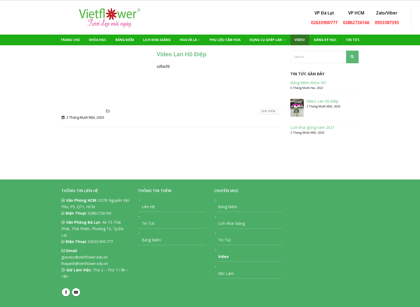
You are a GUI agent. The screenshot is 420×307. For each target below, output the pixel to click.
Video (300, 40)
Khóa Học (97, 40)
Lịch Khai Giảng (157, 40)
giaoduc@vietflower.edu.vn (84, 257)
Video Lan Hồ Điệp (182, 54)
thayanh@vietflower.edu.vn (84, 263)
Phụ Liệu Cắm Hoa (225, 40)
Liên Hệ (148, 206)
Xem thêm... (269, 111)
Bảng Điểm (124, 40)
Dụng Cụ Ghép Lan (266, 40)
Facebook (66, 292)
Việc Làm (226, 273)
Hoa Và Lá (188, 40)
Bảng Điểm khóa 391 (308, 82)
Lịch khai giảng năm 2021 (312, 127)
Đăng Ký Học (325, 40)
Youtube (76, 292)
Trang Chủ (70, 40)
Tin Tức (353, 40)
